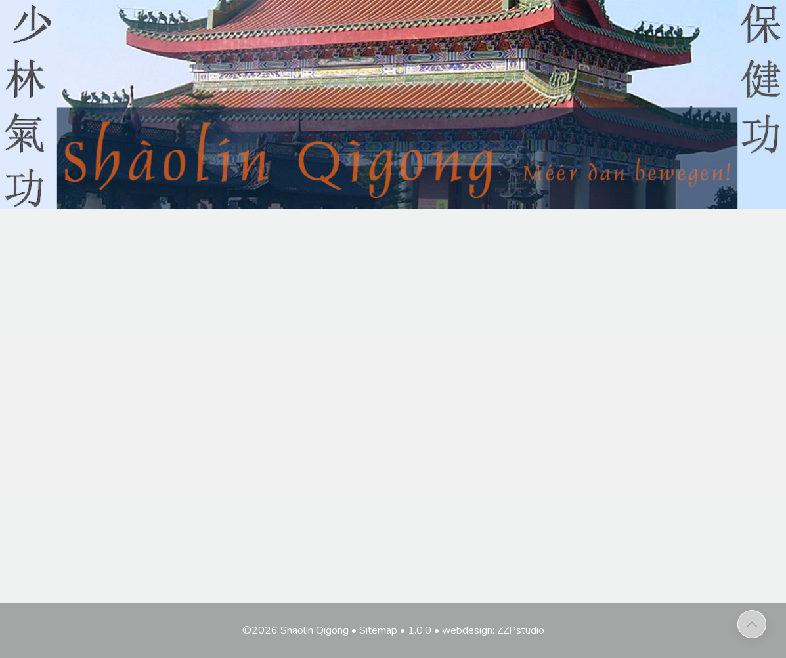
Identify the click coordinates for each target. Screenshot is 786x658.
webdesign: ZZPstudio (493, 630)
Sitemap (378, 630)
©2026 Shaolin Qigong (295, 630)
